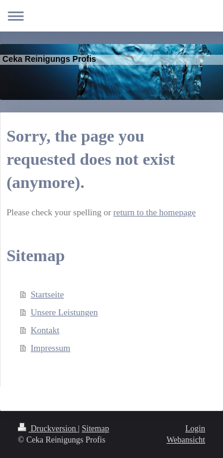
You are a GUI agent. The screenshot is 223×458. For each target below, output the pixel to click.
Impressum (51, 348)
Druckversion (48, 428)
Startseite (47, 294)
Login (195, 428)
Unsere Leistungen (64, 312)
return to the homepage (155, 212)
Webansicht (186, 439)
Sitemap (95, 428)
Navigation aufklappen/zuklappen (111, 16)
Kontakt (45, 330)
